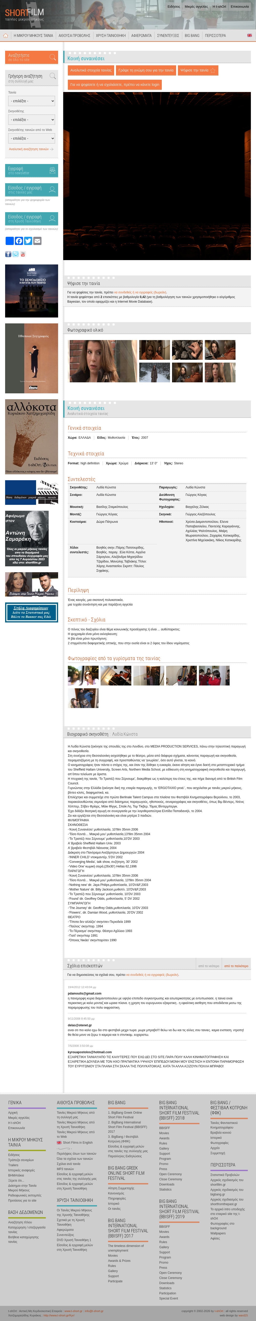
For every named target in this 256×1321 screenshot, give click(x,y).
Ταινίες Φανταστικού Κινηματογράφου (224, 1125)
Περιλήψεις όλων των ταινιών (76, 1153)
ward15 (243, 1315)
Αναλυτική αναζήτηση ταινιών (29, 149)
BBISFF (164, 1128)
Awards (164, 1138)
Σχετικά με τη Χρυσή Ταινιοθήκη (70, 1222)
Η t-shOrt (219, 6)
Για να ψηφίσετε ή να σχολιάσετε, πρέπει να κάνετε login (114, 85)
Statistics (165, 1189)
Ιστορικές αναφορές (21, 1170)
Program (165, 1159)
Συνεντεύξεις (65, 1235)
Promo (163, 1164)
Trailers (13, 1165)
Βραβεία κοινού (220, 1132)
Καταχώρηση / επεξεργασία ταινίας (27, 1230)
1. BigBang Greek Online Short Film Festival (125, 1115)
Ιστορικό (113, 1203)
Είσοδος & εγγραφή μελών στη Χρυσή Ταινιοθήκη (75, 1186)
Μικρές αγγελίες (196, 6)
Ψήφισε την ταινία (194, 70)
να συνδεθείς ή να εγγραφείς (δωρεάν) (140, 292)
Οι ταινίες (114, 1209)
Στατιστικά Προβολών (224, 1175)
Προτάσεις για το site (22, 1200)
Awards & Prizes (119, 1261)
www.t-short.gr (73, 1311)
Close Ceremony (170, 1179)
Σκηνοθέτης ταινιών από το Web (30, 130)
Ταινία (12, 92)
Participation (167, 1293)
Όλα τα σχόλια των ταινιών (75, 1159)
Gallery (113, 1271)
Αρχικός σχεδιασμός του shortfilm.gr (226, 1182)
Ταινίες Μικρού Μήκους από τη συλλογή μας (76, 1115)
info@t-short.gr (94, 1311)
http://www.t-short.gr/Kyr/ (59, 1315)
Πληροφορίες (117, 1198)
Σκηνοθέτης (16, 111)
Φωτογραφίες (219, 1143)
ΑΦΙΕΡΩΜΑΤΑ (141, 35)
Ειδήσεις (174, 6)
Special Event (168, 1298)
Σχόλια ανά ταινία (68, 1164)
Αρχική (5, 35)
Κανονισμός (116, 1193)
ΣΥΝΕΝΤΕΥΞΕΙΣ (168, 35)
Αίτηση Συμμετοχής (121, 1188)
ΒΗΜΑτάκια (16, 1175)
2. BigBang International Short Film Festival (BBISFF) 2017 (127, 1127)
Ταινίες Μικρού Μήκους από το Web (76, 1134)
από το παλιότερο (236, 966)
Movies (113, 1255)
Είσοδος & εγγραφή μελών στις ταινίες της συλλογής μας (77, 1176)
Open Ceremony (170, 1174)
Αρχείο (215, 1148)
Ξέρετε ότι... (16, 1180)
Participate (115, 1281)
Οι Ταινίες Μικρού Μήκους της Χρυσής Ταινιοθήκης (74, 1213)
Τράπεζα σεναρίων (21, 1160)
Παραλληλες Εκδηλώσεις (125, 1156)
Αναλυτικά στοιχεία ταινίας (91, 70)
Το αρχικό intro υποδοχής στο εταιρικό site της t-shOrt (227, 1213)
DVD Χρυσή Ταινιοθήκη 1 (74, 1240)
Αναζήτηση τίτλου (20, 1222)
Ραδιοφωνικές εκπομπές (24, 1195)
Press (163, 1169)
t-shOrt (219, 1311)
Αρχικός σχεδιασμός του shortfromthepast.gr (226, 1202)
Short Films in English (249, 35)
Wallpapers (218, 1233)
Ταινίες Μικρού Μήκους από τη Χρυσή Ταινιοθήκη (76, 1125)
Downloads (166, 1184)
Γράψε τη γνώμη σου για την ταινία (146, 70)
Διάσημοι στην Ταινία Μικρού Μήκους (22, 1188)
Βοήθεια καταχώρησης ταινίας (23, 1239)
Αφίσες (215, 1238)
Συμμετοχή (217, 1153)
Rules (112, 1266)
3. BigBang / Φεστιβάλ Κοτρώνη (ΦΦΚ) (123, 1139)
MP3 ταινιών (65, 1169)
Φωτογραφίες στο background (222, 1226)
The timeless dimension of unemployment (126, 1248)
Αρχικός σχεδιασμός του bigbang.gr (226, 1192)
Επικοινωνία (240, 6)
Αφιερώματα (65, 1230)
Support (113, 1276)
